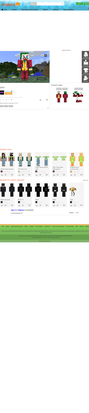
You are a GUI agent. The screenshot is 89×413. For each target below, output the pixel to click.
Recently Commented (30, 9)
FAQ (77, 226)
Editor (45, 9)
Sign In (80, 4)
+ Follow (9, 93)
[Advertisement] (17, 31)
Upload (56, 9)
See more (85, 180)
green (6, 106)
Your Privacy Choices (44, 241)
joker (1, 106)
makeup (11, 106)
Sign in (13, 210)
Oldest (77, 212)
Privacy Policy (70, 226)
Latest (14, 9)
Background (42, 79)
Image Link (78, 89)
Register (21, 210)
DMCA (87, 226)
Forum (59, 89)
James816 (7, 91)
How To (82, 226)
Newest (71, 212)
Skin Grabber (68, 9)
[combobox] (33, 3)
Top (5, 9)
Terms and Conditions (58, 226)
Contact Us (47, 226)
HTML (65, 89)
